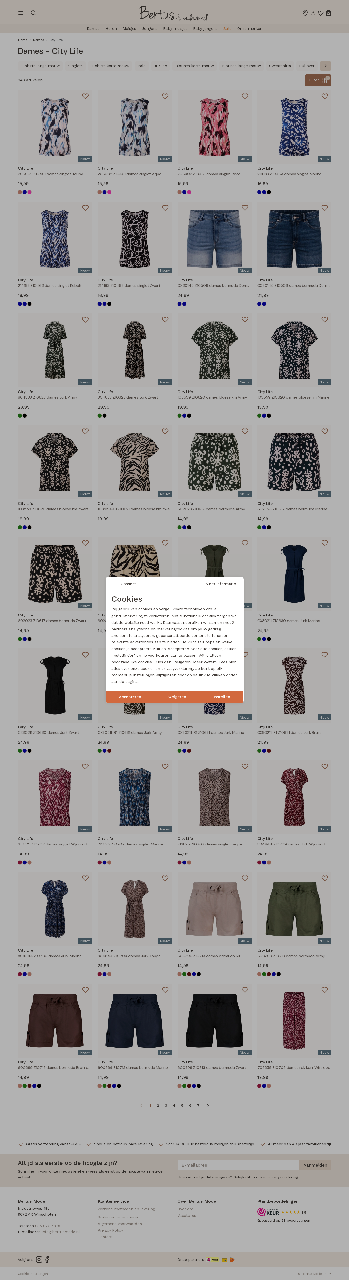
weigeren (177, 697)
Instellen (222, 697)
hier (232, 662)
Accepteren (130, 697)
